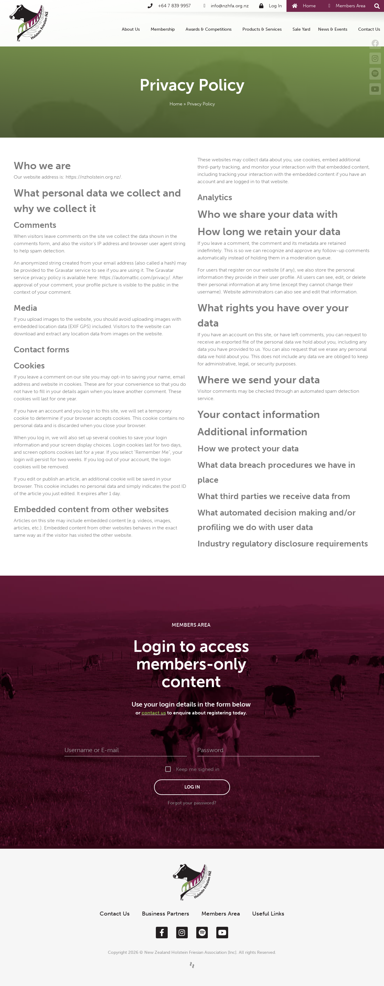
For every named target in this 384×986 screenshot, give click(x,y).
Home (176, 104)
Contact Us (369, 29)
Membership (164, 29)
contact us (154, 713)
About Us (132, 29)
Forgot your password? (192, 803)
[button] (377, 6)
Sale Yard (301, 29)
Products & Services (263, 29)
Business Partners (165, 913)
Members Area (220, 913)
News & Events (334, 29)
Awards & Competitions (210, 29)
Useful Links (268, 913)
